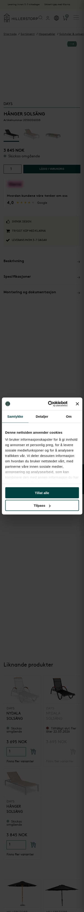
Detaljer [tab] (42, 416)
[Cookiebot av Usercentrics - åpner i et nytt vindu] (50, 404)
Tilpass (42, 505)
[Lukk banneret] (77, 403)
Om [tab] (69, 416)
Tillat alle (42, 493)
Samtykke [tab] (15, 416)
